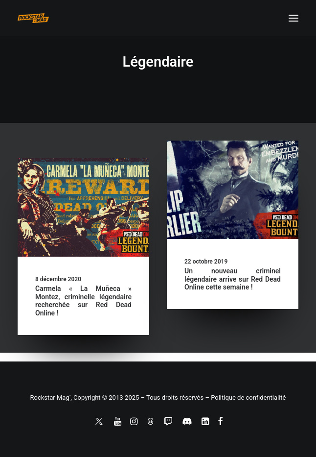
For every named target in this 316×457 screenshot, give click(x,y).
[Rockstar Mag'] (33, 18)
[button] (293, 18)
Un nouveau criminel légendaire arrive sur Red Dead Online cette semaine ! (232, 279)
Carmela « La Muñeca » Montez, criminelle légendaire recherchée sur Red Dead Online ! (83, 301)
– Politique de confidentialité (245, 397)
